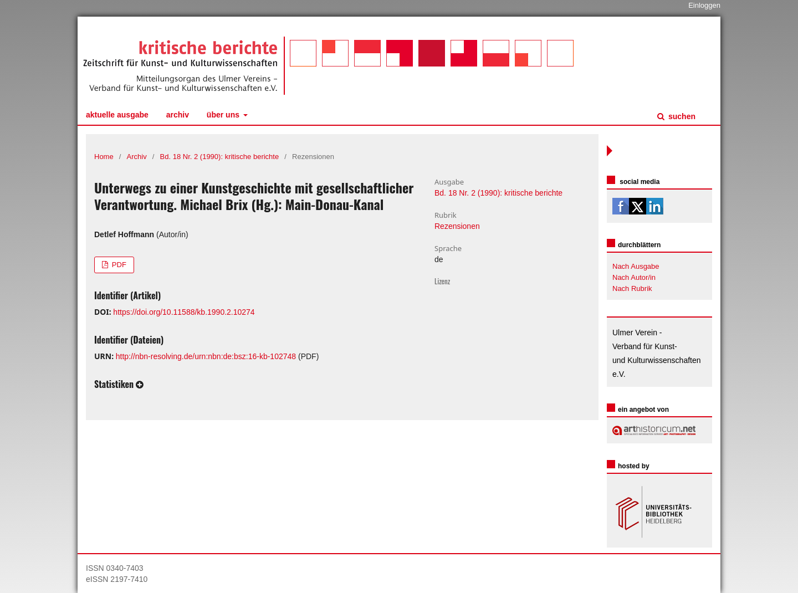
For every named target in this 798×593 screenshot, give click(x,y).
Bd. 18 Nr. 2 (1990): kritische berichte (219, 156)
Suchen (680, 116)
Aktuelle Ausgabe (117, 114)
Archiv (177, 114)
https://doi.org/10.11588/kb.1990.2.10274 (183, 312)
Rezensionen (457, 226)
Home (104, 156)
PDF (118, 264)
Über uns (224, 114)
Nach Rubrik (632, 288)
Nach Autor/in (634, 277)
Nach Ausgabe (635, 266)
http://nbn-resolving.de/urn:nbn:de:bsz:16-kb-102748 (206, 356)
